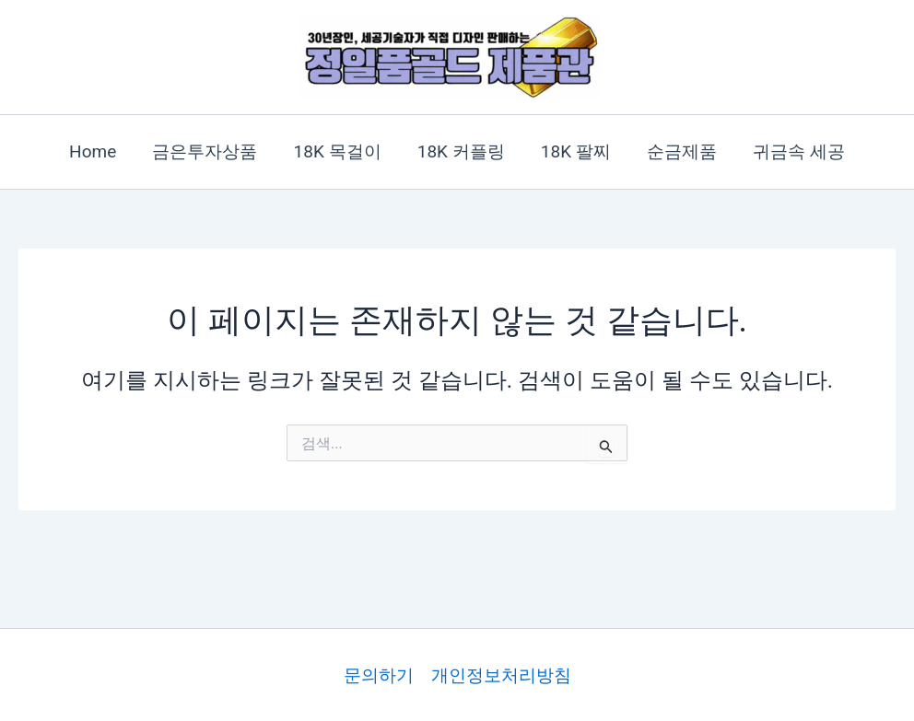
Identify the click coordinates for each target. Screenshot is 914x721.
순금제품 (680, 151)
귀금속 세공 (796, 151)
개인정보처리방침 (501, 675)
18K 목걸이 (338, 151)
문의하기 (379, 675)
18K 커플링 (461, 151)
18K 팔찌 (575, 151)
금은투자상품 (207, 151)
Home (96, 151)
